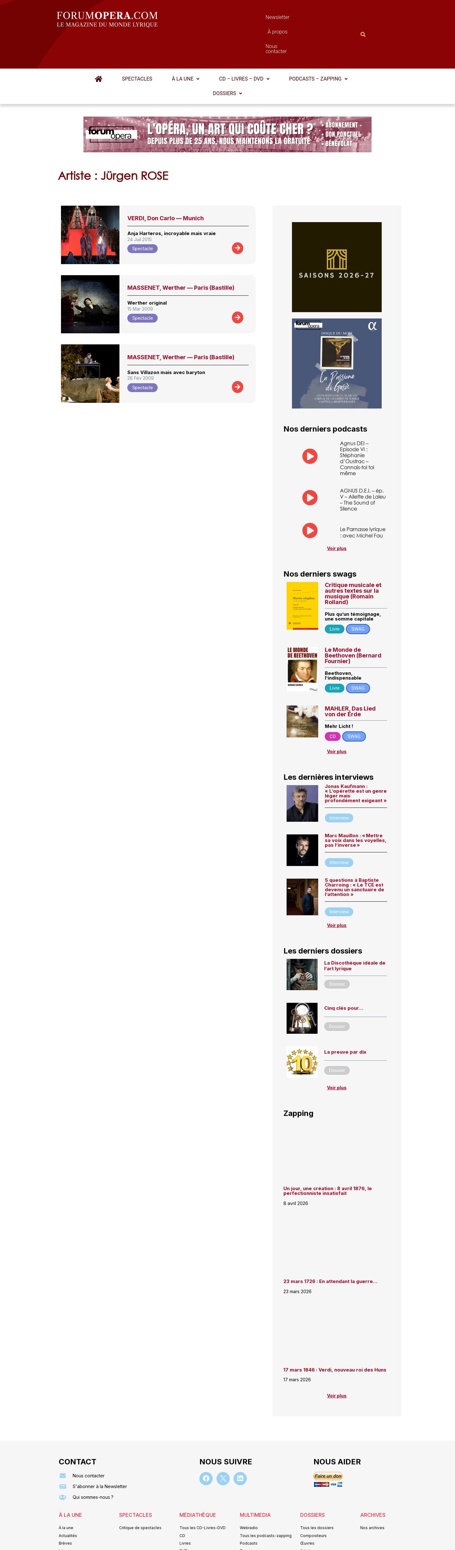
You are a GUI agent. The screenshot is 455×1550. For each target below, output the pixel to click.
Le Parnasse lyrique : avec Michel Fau (362, 501)
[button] (185, 48)
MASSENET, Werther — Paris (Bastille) (180, 256)
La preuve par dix (345, 1021)
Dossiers (227, 62)
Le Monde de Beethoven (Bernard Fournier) (353, 624)
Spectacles (137, 48)
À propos (256, 19)
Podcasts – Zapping (318, 48)
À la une (185, 48)
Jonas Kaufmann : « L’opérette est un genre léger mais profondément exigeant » (356, 762)
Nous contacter (299, 19)
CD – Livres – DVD (244, 48)
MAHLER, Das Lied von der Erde (350, 680)
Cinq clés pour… (343, 977)
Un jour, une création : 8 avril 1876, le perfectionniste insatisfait (327, 1160)
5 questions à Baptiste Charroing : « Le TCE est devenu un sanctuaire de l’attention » (354, 856)
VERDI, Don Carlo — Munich (165, 187)
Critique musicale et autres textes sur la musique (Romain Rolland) (353, 562)
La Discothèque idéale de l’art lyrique (354, 935)
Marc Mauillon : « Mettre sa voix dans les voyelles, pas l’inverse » (355, 809)
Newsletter (218, 19)
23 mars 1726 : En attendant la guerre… (330, 1251)
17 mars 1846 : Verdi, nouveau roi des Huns (334, 1339)
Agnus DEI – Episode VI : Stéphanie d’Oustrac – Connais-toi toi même (357, 427)
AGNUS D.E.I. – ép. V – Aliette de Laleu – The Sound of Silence (363, 468)
